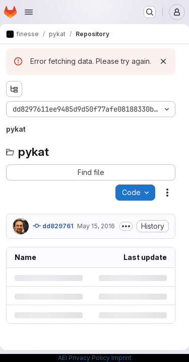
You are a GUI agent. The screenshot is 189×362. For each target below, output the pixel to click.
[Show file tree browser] (14, 89)
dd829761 (53, 226)
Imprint (121, 357)
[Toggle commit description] (126, 226)
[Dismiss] (163, 61)
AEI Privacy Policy (84, 357)
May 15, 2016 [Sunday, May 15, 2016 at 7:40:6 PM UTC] (96, 226)
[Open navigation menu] (29, 12)
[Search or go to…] (150, 12)
